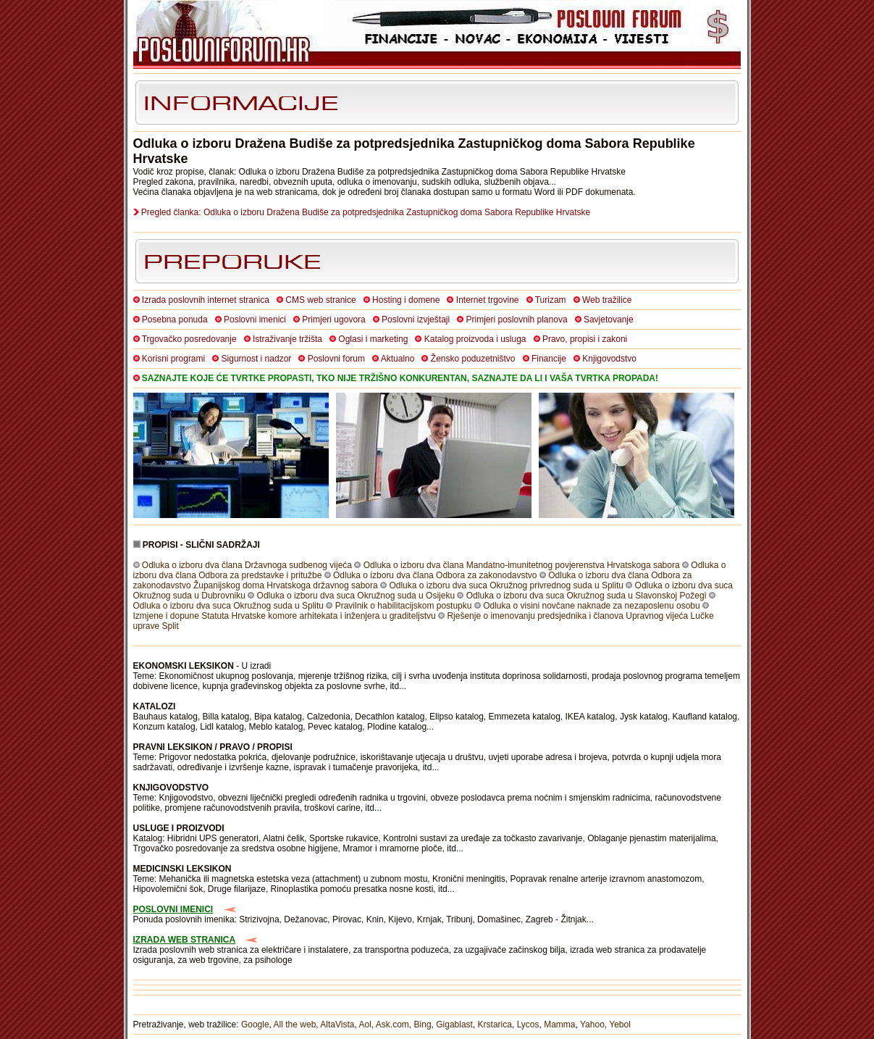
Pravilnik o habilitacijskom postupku (403, 606)
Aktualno (398, 359)
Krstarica (495, 1024)
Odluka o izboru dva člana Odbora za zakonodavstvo (435, 575)
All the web (295, 1024)
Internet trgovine (487, 300)
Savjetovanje (609, 319)
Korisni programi (173, 359)
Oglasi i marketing (373, 339)
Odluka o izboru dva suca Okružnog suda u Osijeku (356, 596)
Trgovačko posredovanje (189, 339)
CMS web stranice (320, 300)
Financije (548, 359)
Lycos (528, 1024)
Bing (423, 1024)
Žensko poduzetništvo (473, 359)
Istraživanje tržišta (287, 339)
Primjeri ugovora (333, 319)
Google (255, 1024)
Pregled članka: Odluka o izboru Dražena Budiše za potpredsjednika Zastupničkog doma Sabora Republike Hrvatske (365, 212)
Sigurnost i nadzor (257, 359)
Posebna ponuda (175, 319)
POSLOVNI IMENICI (173, 909)
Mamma (559, 1024)
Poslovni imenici (255, 319)
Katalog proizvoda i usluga (475, 339)
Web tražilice (606, 300)
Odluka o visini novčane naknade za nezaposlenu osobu (591, 606)
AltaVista (337, 1024)
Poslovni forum (336, 359)
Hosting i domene (406, 300)
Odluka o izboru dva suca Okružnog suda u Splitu (228, 606)
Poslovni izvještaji (416, 319)
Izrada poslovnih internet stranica (205, 300)
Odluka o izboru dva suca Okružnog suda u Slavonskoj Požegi (586, 596)
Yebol (620, 1024)
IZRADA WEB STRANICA (184, 940)
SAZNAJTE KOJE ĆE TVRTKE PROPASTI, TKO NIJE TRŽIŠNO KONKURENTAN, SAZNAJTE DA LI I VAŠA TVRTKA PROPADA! (400, 378)
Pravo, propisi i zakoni (584, 339)
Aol (364, 1024)
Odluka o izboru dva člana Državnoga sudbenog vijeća (247, 565)
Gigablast (454, 1024)
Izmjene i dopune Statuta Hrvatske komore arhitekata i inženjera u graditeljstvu (284, 616)
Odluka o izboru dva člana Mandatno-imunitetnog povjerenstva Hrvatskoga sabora (522, 565)
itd (394, 686)
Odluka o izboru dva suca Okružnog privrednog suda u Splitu (506, 585)
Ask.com (392, 1024)
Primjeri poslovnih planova (517, 319)
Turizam (550, 300)
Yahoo (592, 1024)
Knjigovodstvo (609, 359)
